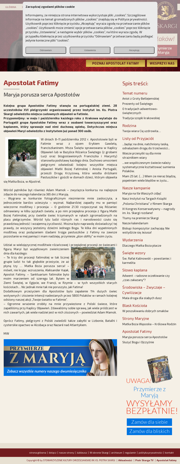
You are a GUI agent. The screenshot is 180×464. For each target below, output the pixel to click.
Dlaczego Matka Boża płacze (141, 245)
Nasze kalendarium (135, 223)
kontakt (169, 452)
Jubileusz (82, 452)
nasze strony (66, 452)
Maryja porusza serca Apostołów (144, 337)
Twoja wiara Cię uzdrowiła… (141, 131)
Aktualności (125, 460)
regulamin (130, 452)
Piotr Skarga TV (144, 460)
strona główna (37, 452)
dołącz (52, 452)
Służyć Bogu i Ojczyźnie (138, 342)
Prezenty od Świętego (137, 103)
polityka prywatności (150, 452)
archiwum (116, 452)
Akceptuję (134, 50)
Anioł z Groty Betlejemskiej (140, 98)
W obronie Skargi (99, 452)
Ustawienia (90, 50)
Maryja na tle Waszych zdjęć (141, 193)
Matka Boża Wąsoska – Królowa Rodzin (149, 324)
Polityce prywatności (132, 19)
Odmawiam (46, 50)
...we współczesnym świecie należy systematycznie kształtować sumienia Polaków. (148, 167)
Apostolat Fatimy (166, 460)
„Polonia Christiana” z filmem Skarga (147, 203)
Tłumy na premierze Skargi (140, 218)
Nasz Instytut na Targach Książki (144, 198)
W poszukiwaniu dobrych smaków (145, 311)
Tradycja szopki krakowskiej (141, 118)
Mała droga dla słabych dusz (142, 298)
